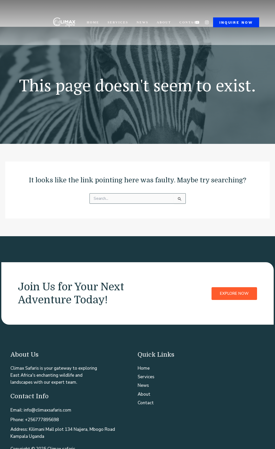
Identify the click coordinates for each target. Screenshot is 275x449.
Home (93, 22)
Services (117, 22)
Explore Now (234, 293)
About (164, 22)
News (142, 22)
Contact (190, 22)
